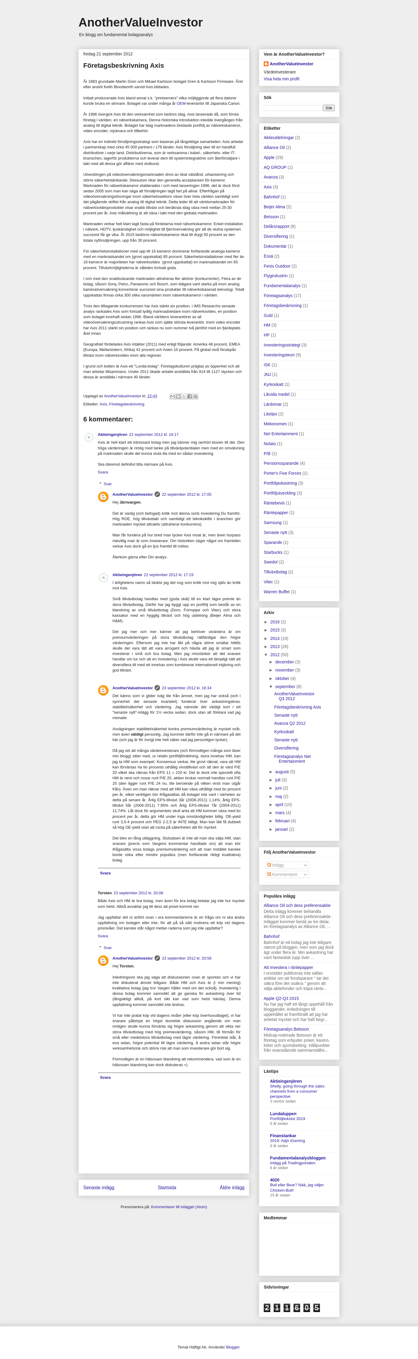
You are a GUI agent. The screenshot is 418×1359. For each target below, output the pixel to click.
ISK (267, 364)
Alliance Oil (274, 147)
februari (282, 820)
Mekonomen (275, 423)
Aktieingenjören (112, 434)
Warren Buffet (277, 591)
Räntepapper (276, 512)
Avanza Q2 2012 (290, 723)
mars (280, 812)
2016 (275, 621)
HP (266, 335)
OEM (181, 103)
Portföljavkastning (280, 483)
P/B (267, 453)
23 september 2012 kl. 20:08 (138, 893)
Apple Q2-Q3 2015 (281, 998)
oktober (282, 678)
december (285, 661)
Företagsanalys (278, 295)
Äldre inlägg (232, 1187)
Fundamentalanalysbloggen (298, 1158)
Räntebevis (274, 503)
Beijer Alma (274, 206)
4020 (274, 1179)
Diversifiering (276, 236)
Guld (268, 315)
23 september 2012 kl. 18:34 (186, 688)
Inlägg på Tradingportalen (292, 1163)
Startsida (167, 1187)
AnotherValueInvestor (140, 22)
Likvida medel (277, 394)
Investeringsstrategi (282, 345)
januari (282, 829)
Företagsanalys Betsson (286, 1029)
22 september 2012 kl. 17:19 (168, 574)
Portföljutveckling (280, 493)
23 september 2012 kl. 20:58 (186, 958)
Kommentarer (282, 874)
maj (279, 796)
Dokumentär (275, 246)
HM (267, 325)
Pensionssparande (281, 463)
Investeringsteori (279, 354)
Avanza (271, 177)
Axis (103, 404)
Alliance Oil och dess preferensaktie (297, 905)
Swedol (271, 562)
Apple (269, 157)
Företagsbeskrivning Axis (297, 707)
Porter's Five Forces (282, 473)
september (285, 686)
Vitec (268, 581)
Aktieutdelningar (279, 137)
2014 (275, 638)
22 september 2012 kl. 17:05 (186, 494)
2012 (275, 654)
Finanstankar (283, 1135)
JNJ (267, 374)
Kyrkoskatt (273, 384)
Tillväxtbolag (275, 571)
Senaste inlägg (98, 1187)
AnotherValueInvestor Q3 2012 (294, 696)
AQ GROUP (275, 167)
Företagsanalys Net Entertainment (292, 759)
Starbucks (273, 552)
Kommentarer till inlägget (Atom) (179, 1207)
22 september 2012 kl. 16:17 (154, 434)
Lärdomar (273, 404)
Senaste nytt (275, 532)
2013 (275, 646)
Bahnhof (271, 196)
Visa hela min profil (281, 78)
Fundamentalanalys (282, 285)
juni (279, 788)
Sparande (273, 542)
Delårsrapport (276, 226)
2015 (275, 630)
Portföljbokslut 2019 (287, 1118)
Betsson (271, 216)
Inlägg (275, 865)
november (285, 670)
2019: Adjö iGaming (287, 1140)
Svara (103, 472)
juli (278, 779)
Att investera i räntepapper (288, 967)
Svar (108, 484)
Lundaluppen (283, 1113)
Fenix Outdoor (277, 266)
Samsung (272, 522)
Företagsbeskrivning (126, 404)
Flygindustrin (275, 275)
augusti (282, 771)
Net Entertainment (281, 433)
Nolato (270, 443)
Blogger (232, 1347)
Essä (268, 256)
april (279, 804)
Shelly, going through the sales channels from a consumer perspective (297, 1091)
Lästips (270, 413)
